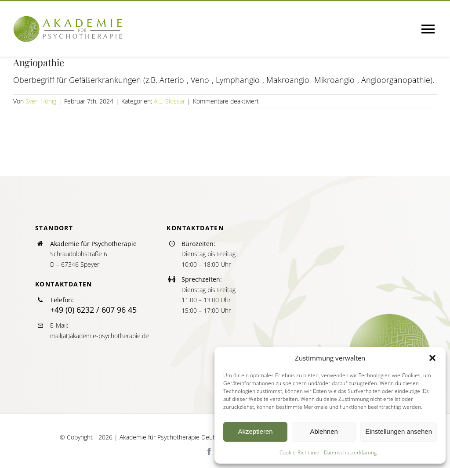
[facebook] (209, 451)
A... (157, 101)
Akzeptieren (255, 431)
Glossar (174, 101)
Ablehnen (324, 431)
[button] (432, 358)
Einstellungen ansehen (398, 431)
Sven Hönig (40, 101)
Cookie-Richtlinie (299, 452)
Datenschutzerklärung (350, 452)
